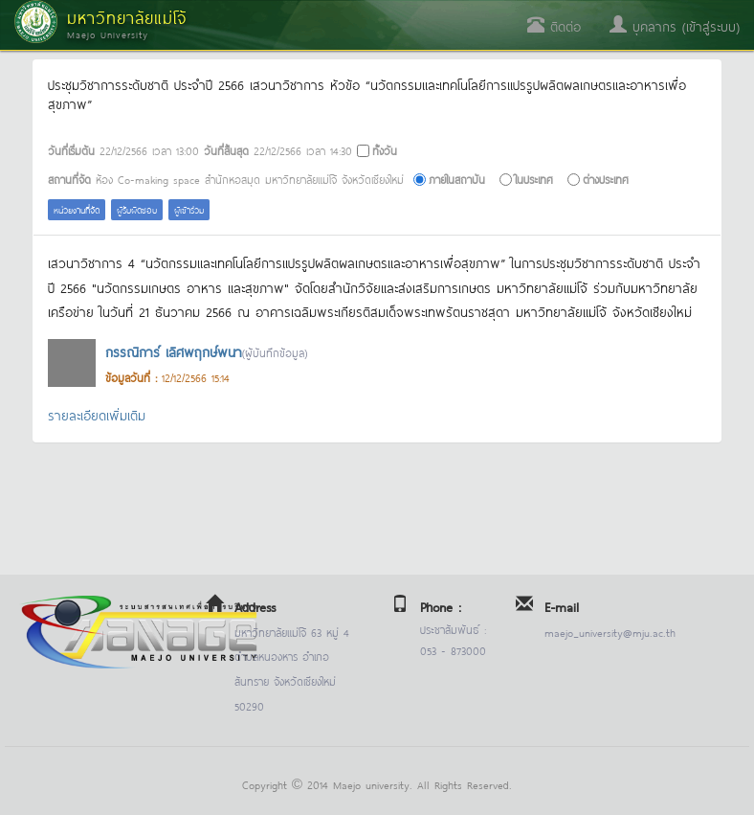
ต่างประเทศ (606, 179)
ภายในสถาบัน (457, 179)
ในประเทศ (534, 179)
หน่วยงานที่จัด (77, 209)
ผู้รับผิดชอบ (137, 209)
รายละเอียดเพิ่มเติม (96, 414)
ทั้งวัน (384, 150)
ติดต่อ (554, 25)
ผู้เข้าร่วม (189, 209)
